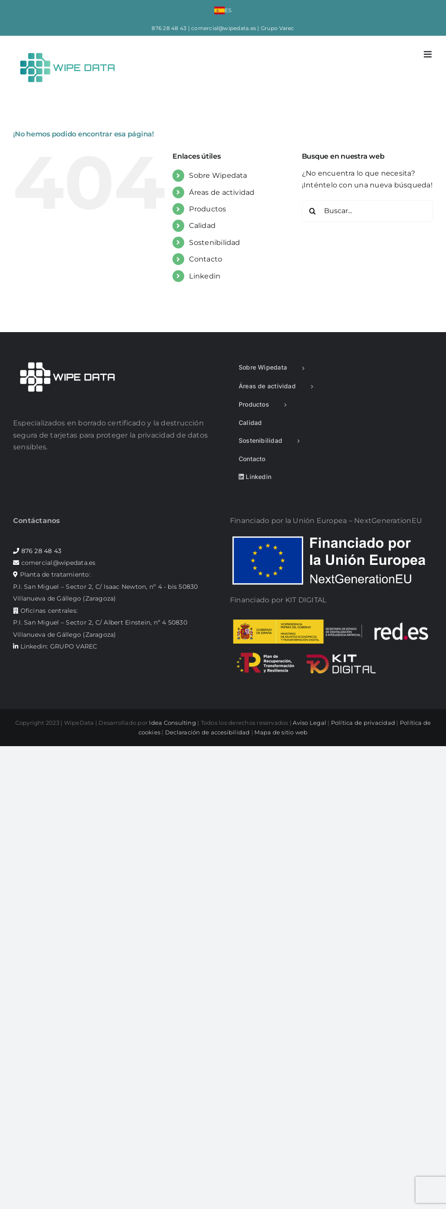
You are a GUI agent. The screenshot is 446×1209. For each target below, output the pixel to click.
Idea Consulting (172, 722)
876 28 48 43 (169, 28)
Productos (207, 209)
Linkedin (204, 276)
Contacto (205, 259)
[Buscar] (313, 211)
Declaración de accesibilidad (207, 732)
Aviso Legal (309, 722)
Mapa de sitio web (280, 732)
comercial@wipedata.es (223, 28)
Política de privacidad (363, 722)
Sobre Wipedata (218, 175)
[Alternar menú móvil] (428, 54)
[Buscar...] (367, 211)
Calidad (202, 225)
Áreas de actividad (221, 192)
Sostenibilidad (214, 242)
